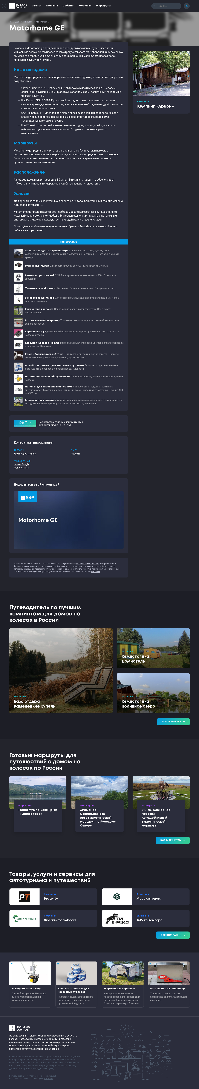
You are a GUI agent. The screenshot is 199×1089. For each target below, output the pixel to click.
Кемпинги (52, 6)
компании (95, 572)
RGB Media (48, 1079)
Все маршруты (172, 840)
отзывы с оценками (64, 422)
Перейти (75, 453)
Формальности (35, 1076)
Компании (85, 6)
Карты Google (21, 464)
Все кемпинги (173, 721)
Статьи (36, 6)
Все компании (173, 935)
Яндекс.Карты (21, 467)
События (68, 6)
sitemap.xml (51, 1076)
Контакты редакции (17, 1076)
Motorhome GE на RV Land (87, 563)
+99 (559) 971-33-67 (25, 453)
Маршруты (103, 6)
